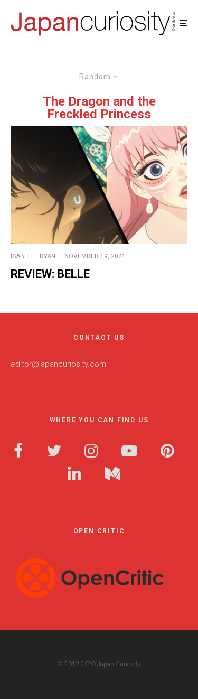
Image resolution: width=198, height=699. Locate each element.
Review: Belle (50, 274)
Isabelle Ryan (33, 256)
